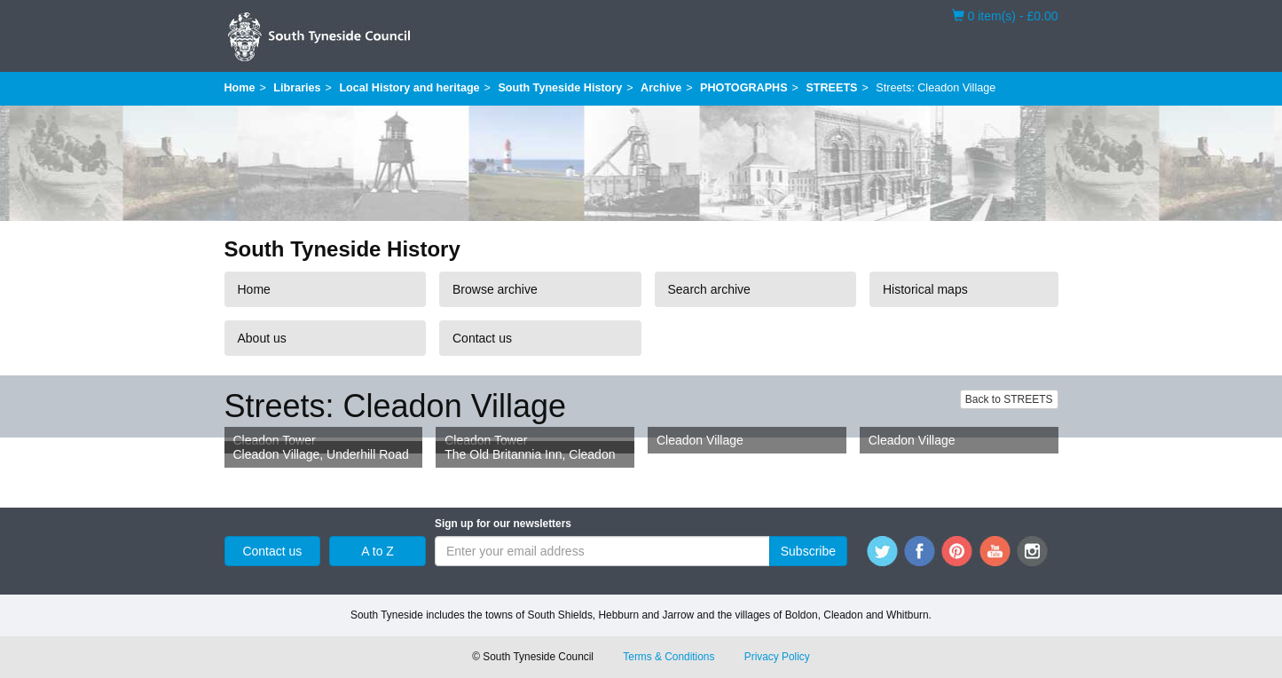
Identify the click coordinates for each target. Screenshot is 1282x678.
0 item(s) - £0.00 (1005, 15)
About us (262, 338)
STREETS (831, 88)
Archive (661, 88)
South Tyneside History (560, 88)
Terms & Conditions (668, 656)
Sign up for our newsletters (503, 523)
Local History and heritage (409, 88)
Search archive (709, 289)
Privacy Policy (777, 656)
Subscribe (808, 551)
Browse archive (495, 289)
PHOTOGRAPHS (743, 88)
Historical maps (925, 289)
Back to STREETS (1009, 399)
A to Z (377, 551)
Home (240, 88)
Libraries (296, 88)
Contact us (482, 338)
